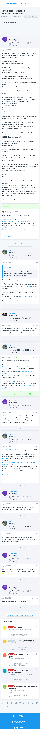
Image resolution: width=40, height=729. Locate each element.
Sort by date (14, 244)
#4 (37, 357)
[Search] (37, 3)
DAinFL (10, 690)
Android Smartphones (20, 690)
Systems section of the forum (27, 286)
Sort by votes (25, 244)
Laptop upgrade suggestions (26, 641)
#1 (37, 50)
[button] (3, 4)
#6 (37, 447)
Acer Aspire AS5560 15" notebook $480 (15, 381)
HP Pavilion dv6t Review (10, 475)
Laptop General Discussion (23, 629)
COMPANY (18, 716)
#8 (37, 534)
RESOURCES (18, 722)
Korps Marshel (12, 643)
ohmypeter (6, 16)
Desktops (27, 16)
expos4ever (12, 674)
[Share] (33, 50)
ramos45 (11, 629)
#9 (37, 566)
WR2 (6, 212)
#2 (37, 263)
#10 (36, 598)
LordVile (12, 634)
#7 (37, 504)
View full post (8, 236)
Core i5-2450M (7, 450)
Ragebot (10, 659)
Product (34, 16)
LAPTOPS (18, 627)
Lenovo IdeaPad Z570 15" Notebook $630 (16, 221)
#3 (37, 325)
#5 (37, 413)
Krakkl (12, 648)
